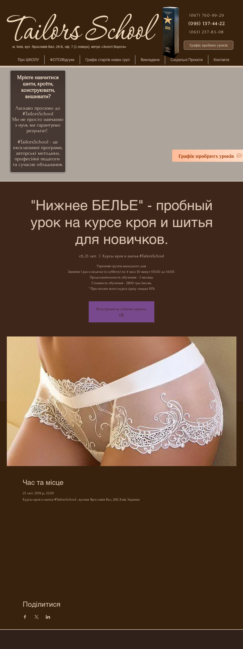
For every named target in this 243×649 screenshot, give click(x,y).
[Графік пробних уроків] (208, 45)
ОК (121, 315)
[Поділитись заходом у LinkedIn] (48, 617)
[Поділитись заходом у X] (36, 617)
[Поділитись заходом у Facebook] (25, 617)
